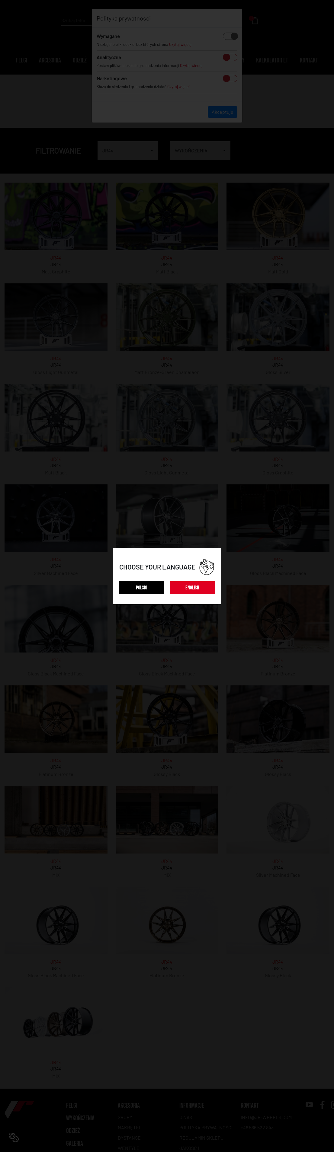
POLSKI (141, 588)
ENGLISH (192, 588)
